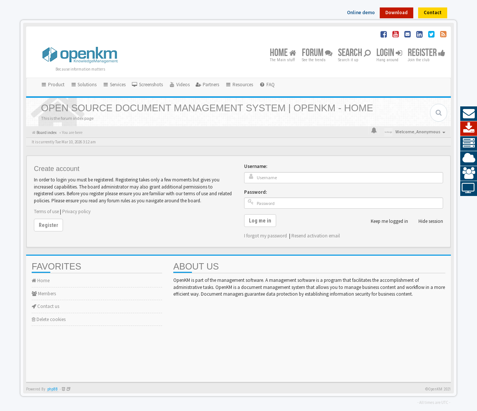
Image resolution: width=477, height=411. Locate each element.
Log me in (260, 221)
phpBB (52, 389)
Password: (255, 192)
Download (396, 12)
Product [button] (52, 84)
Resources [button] (239, 84)
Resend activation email (315, 236)
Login (389, 53)
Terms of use (46, 211)
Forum (317, 53)
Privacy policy (76, 211)
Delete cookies (49, 319)
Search (354, 53)
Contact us (45, 306)
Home (283, 53)
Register (426, 53)
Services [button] (114, 84)
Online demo (361, 12)
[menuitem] (147, 84)
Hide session (426, 221)
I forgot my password (265, 236)
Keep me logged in (385, 221)
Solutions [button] (83, 84)
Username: (255, 166)
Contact (433, 12)
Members (44, 293)
